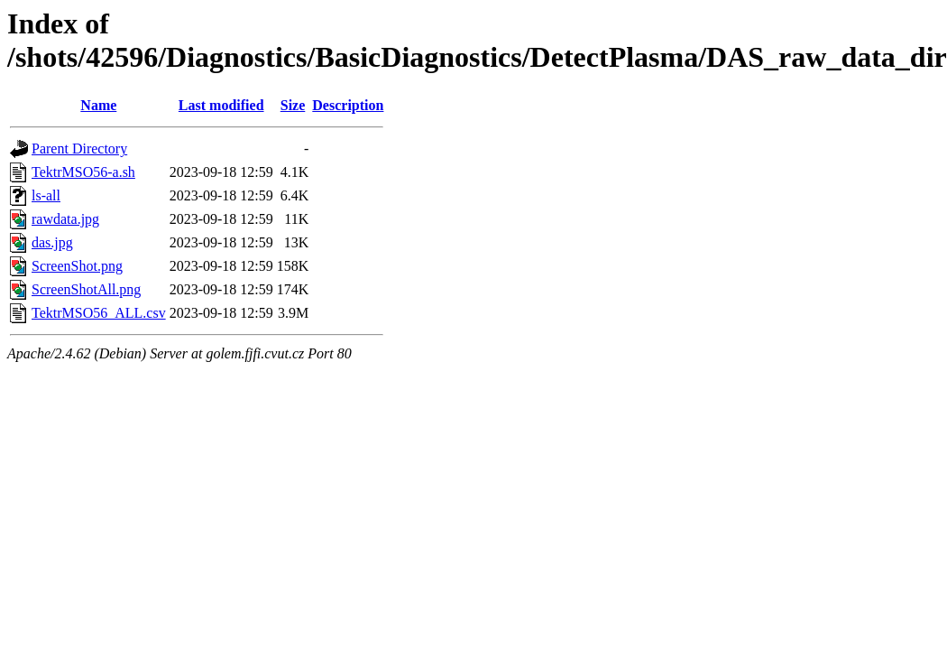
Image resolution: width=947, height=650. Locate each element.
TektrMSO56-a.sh (83, 172)
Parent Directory (79, 148)
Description (347, 105)
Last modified (221, 105)
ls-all (46, 195)
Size (293, 105)
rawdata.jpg (65, 219)
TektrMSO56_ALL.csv (99, 312)
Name (98, 105)
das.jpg (52, 242)
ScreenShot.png (77, 266)
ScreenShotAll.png (86, 289)
